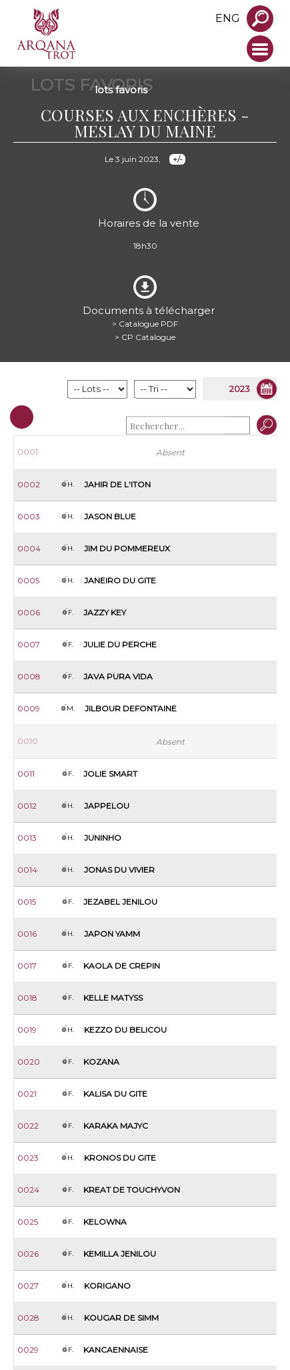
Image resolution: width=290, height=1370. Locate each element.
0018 (27, 998)
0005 (28, 580)
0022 (28, 1126)
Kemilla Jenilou (119, 1254)
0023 (28, 1158)
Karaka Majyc (115, 1126)
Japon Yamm (112, 934)
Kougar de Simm (121, 1318)
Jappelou (106, 806)
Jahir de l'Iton (117, 484)
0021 (27, 1094)
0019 (27, 1030)
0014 (27, 870)
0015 (26, 902)
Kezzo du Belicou (125, 1030)
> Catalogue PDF (145, 324)
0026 (28, 1254)
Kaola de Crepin (121, 966)
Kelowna (105, 1222)
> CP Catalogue (145, 337)
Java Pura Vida (118, 676)
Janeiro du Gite (120, 580)
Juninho (102, 838)
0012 (27, 806)
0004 (29, 548)
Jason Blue (110, 516)
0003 (28, 516)
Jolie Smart (110, 774)
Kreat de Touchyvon (131, 1190)
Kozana (101, 1062)
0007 (28, 644)
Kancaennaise (115, 1350)
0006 (28, 612)
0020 (28, 1062)
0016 (27, 934)
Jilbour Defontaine (131, 708)
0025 (27, 1222)
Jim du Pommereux (127, 548)
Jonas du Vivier (119, 870)
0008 (29, 676)
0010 (27, 741)
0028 (28, 1318)
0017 (27, 966)
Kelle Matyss (113, 998)
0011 (26, 774)
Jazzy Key (104, 612)
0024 (28, 1190)
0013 (27, 838)
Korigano (107, 1286)
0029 (28, 1350)
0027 (28, 1286)
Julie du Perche (120, 644)
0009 (28, 708)
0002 (28, 484)
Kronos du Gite (120, 1158)
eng (227, 18)
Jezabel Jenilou (120, 902)
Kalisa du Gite (115, 1094)
